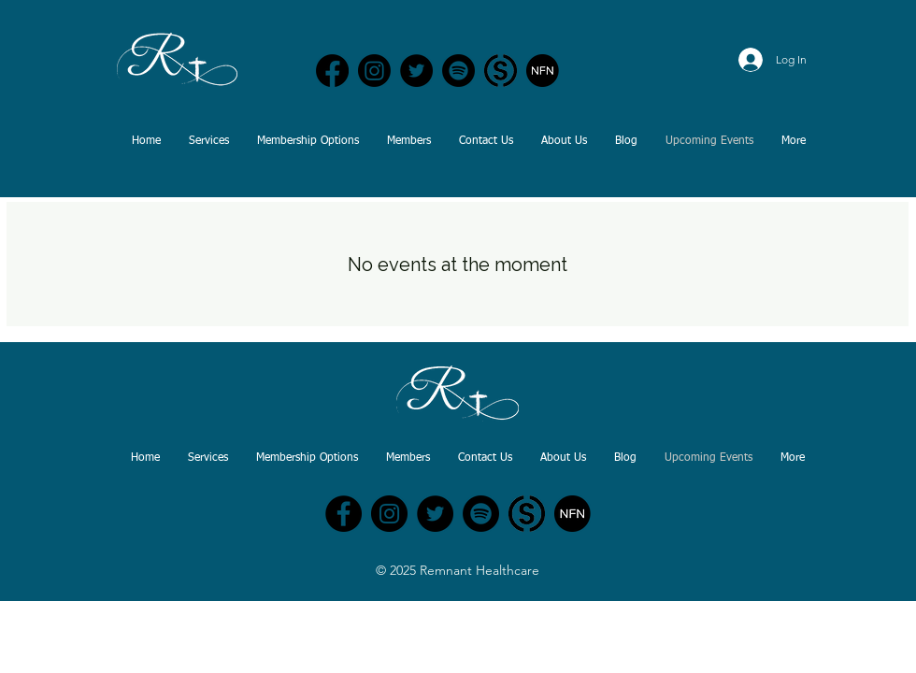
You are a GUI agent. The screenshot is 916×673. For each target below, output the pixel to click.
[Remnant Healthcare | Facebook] (332, 70)
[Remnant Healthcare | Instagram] (374, 70)
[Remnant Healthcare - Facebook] (343, 513)
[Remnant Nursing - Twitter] (435, 513)
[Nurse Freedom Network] (542, 70)
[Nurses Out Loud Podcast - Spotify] (458, 70)
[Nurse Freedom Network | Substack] (500, 70)
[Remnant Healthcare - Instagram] (389, 513)
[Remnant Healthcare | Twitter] (416, 70)
